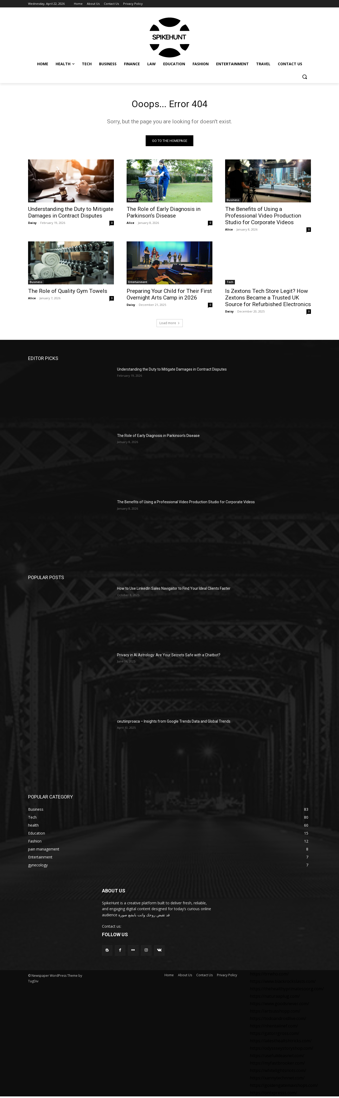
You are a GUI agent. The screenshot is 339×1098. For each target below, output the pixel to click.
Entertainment (137, 283)
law (32, 201)
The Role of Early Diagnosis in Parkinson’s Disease (163, 213)
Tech (230, 283)
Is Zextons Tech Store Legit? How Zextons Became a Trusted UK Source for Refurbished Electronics (268, 299)
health (132, 201)
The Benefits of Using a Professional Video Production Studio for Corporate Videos (263, 217)
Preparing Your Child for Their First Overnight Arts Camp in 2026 (169, 295)
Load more (169, 324)
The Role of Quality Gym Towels (67, 292)
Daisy (32, 224)
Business (233, 201)
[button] (304, 76)
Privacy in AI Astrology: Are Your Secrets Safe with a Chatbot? (168, 656)
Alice (130, 224)
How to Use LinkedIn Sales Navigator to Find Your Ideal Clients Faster (173, 590)
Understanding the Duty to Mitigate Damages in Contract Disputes (70, 213)
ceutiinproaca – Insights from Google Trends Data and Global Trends (173, 723)
